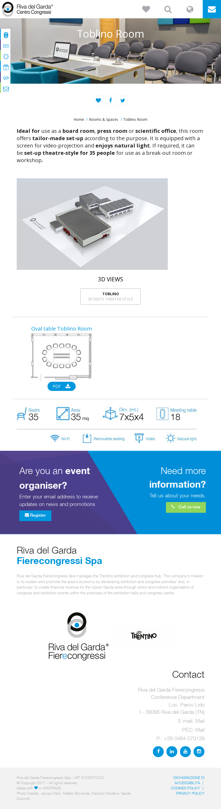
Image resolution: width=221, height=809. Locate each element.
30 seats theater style (110, 296)
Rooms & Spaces (103, 119)
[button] (146, 9)
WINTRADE (52, 788)
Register (35, 515)
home (79, 119)
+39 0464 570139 (184, 738)
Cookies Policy (185, 788)
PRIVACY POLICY (190, 793)
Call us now (185, 506)
